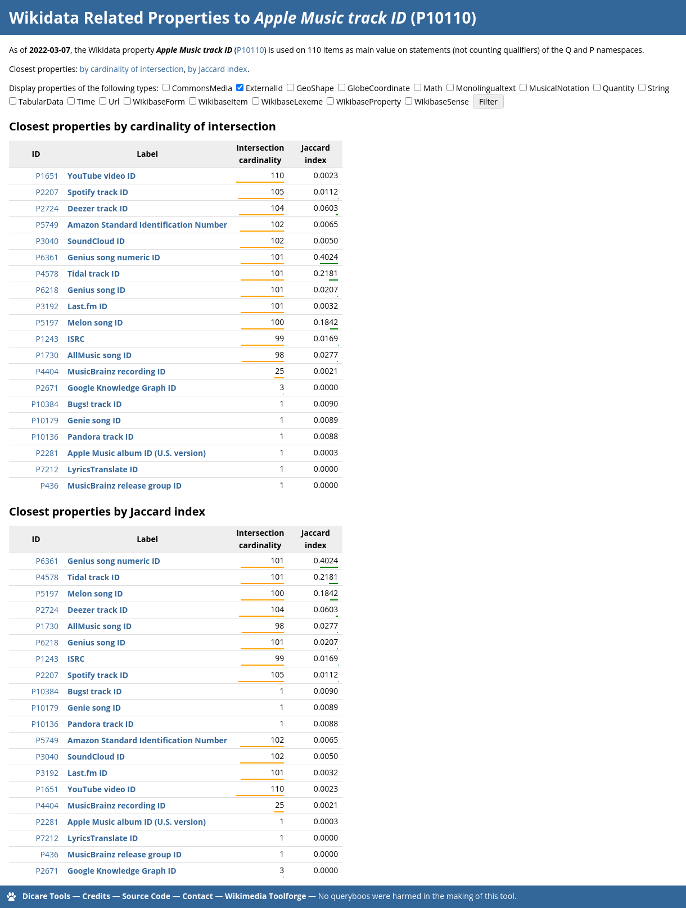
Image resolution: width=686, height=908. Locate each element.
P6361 (47, 257)
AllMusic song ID (99, 355)
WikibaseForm (159, 101)
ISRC (76, 338)
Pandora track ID (100, 436)
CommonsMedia (202, 88)
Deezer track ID (97, 208)
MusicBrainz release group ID (124, 485)
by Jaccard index (217, 69)
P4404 (47, 371)
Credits (96, 896)
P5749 (47, 224)
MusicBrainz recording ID (116, 371)
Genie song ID (94, 420)
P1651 (47, 175)
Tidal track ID (93, 273)
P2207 (47, 192)
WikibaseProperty (368, 101)
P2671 (47, 387)
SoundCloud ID (96, 241)
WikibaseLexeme (292, 101)
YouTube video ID (101, 175)
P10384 (44, 404)
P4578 (47, 273)
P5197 (47, 322)
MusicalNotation (559, 88)
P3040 (47, 241)
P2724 (47, 208)
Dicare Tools (46, 896)
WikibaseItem (223, 101)
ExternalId (264, 88)
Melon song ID (95, 322)
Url (114, 101)
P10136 (44, 436)
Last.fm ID (87, 306)
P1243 (47, 338)
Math (433, 88)
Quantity (618, 88)
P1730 (47, 355)
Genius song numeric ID (113, 257)
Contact (197, 896)
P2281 (47, 453)
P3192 (47, 306)
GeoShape (315, 88)
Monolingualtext (486, 88)
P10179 (44, 420)
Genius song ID (96, 289)
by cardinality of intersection (132, 69)
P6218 (47, 289)
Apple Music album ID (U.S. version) (136, 453)
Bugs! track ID (94, 404)
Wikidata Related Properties (119, 17)
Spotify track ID (97, 192)
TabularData (41, 101)
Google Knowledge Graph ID (122, 387)
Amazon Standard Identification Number (147, 224)
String (658, 88)
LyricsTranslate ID (102, 469)
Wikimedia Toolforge (265, 896)
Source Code (146, 896)
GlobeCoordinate (378, 88)
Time (86, 101)
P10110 (250, 49)
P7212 (47, 469)
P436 (49, 485)
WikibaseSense (441, 101)
